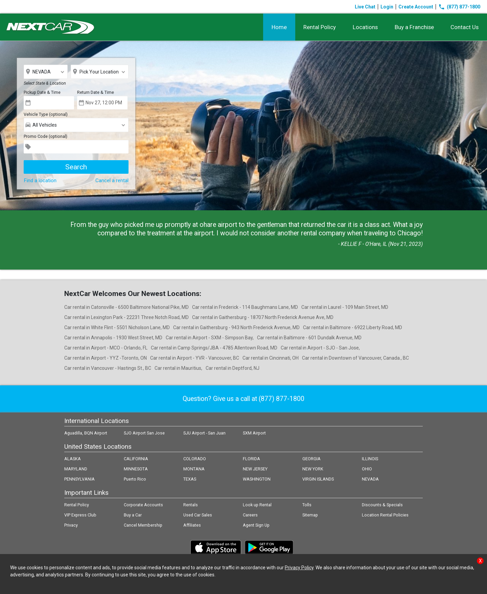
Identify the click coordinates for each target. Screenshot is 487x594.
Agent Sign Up (256, 525)
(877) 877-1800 (459, 7)
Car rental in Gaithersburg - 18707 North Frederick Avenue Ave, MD (262, 317)
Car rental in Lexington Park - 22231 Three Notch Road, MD (126, 317)
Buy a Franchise (414, 27)
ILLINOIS (370, 458)
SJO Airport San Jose (144, 433)
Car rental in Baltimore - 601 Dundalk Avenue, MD (309, 337)
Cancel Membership (143, 525)
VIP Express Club (80, 514)
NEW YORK (312, 468)
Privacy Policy (299, 567)
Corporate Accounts (143, 504)
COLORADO (194, 458)
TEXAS (189, 479)
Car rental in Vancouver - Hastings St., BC (107, 368)
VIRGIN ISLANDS (318, 479)
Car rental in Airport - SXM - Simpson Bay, (210, 337)
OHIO (367, 468)
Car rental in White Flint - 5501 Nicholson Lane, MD (117, 327)
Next (478, 125)
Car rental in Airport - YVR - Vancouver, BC (194, 358)
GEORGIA (311, 458)
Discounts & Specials (382, 504)
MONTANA (194, 468)
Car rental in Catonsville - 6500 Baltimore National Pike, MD (126, 307)
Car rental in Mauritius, (178, 368)
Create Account (415, 6)
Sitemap (310, 514)
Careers (250, 514)
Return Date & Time (95, 92)
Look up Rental (257, 504)
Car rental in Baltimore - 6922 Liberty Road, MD (352, 327)
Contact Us (464, 27)
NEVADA (370, 479)
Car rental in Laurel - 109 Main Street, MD (344, 307)
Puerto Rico (135, 479)
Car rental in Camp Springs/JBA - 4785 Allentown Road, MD (214, 348)
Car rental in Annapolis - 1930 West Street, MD (113, 337)
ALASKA (72, 458)
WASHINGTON (257, 479)
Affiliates (192, 525)
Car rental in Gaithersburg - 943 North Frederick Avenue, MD (236, 327)
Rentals (190, 504)
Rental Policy (319, 27)
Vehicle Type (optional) (46, 114)
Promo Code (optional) (45, 136)
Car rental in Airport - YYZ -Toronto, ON (105, 358)
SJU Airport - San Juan (204, 433)
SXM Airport (254, 433)
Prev (8, 125)
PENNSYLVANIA (79, 479)
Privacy (71, 525)
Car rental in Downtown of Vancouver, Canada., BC (355, 358)
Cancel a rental (112, 180)
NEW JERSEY (255, 468)
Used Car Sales (197, 514)
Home (278, 27)
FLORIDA (251, 458)
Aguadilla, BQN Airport (85, 433)
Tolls (306, 504)
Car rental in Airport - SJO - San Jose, (320, 348)
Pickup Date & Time (42, 92)
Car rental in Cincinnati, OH (270, 358)
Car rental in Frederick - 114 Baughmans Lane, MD (245, 307)
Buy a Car (133, 514)
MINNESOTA (136, 468)
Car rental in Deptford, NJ (232, 368)
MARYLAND (75, 468)
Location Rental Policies (385, 514)
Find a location (40, 180)
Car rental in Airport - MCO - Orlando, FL (105, 348)
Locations (364, 27)
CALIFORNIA (136, 458)
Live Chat (365, 6)
